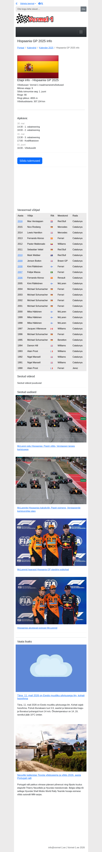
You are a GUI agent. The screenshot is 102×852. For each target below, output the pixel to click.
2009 (20, 261)
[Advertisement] (51, 189)
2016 (20, 221)
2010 (20, 255)
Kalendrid (31, 48)
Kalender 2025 (46, 48)
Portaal (20, 48)
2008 (20, 266)
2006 (20, 278)
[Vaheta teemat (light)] (26, 3)
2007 (20, 272)
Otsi (83, 9)
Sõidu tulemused (30, 160)
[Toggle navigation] (81, 32)
